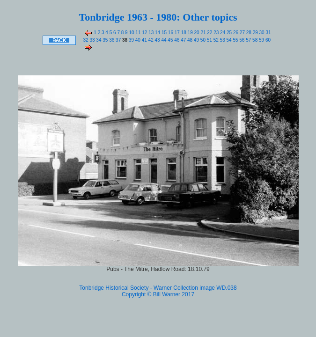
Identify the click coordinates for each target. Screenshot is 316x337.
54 (228, 40)
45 (170, 40)
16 (170, 32)
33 (91, 40)
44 (163, 40)
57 (247, 40)
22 (209, 32)
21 (202, 32)
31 (268, 32)
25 (228, 32)
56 (241, 40)
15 (163, 32)
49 (195, 40)
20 (196, 32)
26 (235, 32)
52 (215, 40)
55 (235, 40)
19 (189, 32)
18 (183, 32)
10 (131, 32)
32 (85, 40)
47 (182, 40)
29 (254, 32)
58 (254, 40)
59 (260, 40)
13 (150, 32)
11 (137, 32)
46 (176, 40)
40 (137, 40)
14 (157, 32)
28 (248, 32)
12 (143, 32)
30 (261, 32)
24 (222, 32)
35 (104, 40)
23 (215, 32)
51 (209, 40)
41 (143, 40)
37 (117, 40)
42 (150, 40)
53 (222, 40)
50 (202, 40)
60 (267, 40)
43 (157, 40)
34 (98, 40)
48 (189, 40)
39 (130, 40)
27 (241, 32)
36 (111, 40)
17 (176, 32)
